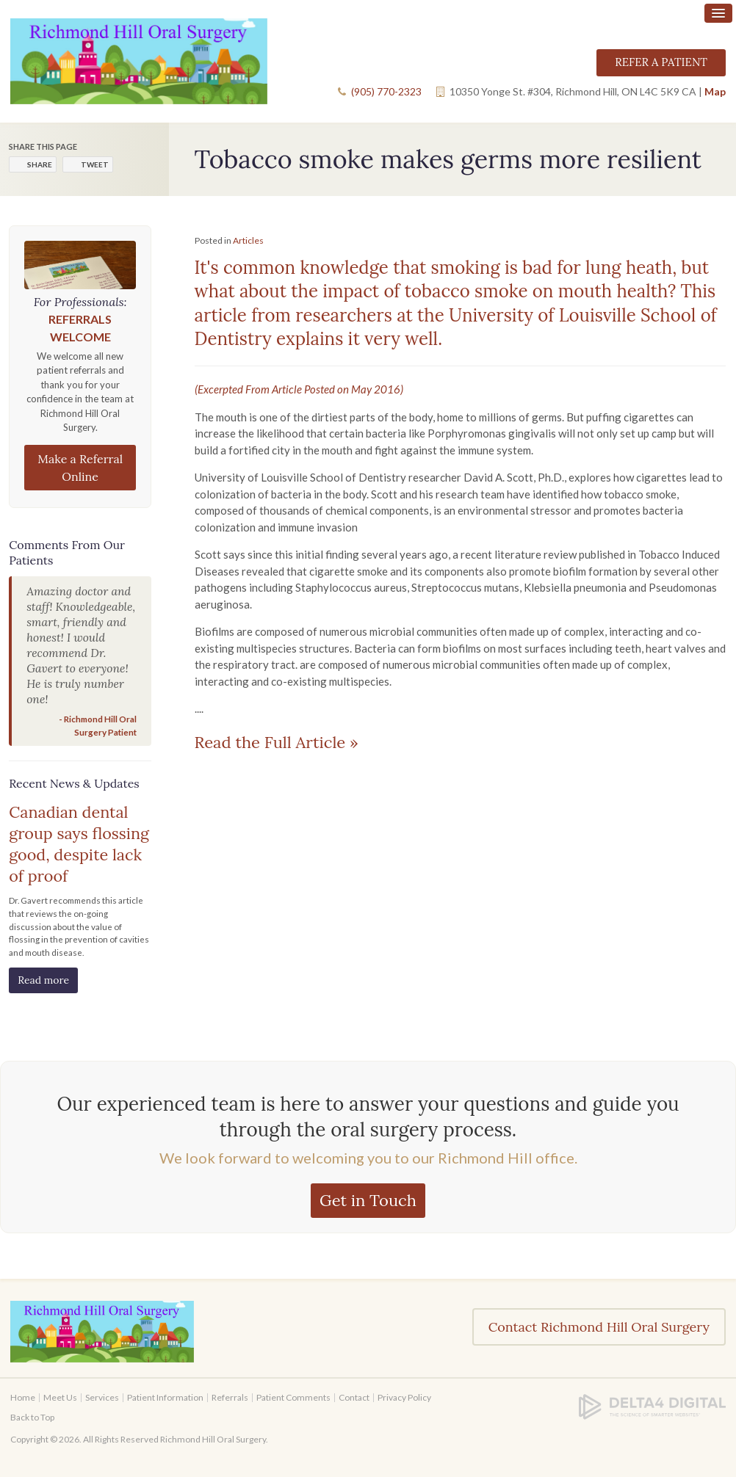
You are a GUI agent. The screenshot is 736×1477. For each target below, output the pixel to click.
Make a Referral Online (80, 467)
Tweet (95, 164)
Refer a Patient (661, 62)
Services (102, 1397)
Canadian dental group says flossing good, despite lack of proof (79, 844)
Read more (43, 980)
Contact (354, 1397)
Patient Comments (293, 1397)
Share (39, 164)
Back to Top (32, 1417)
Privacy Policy (404, 1397)
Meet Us (60, 1397)
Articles (248, 240)
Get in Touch (368, 1200)
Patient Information (165, 1397)
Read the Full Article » (276, 742)
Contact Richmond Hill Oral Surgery (599, 1326)
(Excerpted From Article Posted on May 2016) (299, 389)
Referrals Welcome (80, 328)
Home (22, 1397)
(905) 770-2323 (386, 91)
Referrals (230, 1397)
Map (715, 91)
